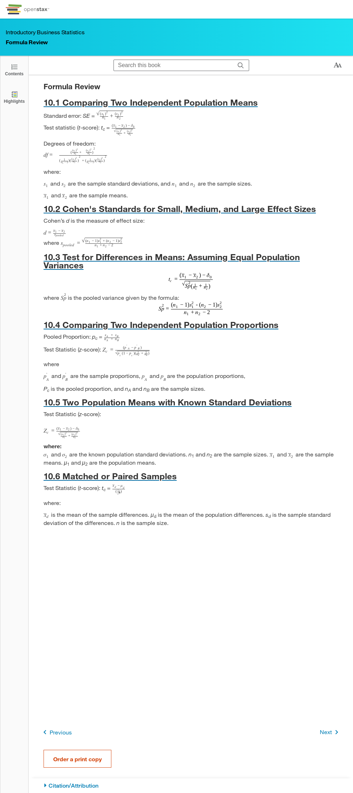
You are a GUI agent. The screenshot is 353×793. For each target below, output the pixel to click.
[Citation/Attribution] (191, 785)
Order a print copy (77, 759)
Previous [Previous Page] (56, 732)
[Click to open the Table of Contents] (14, 69)
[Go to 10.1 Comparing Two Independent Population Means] (191, 102)
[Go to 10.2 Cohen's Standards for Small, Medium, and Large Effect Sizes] (191, 208)
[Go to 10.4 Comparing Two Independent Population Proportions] (191, 324)
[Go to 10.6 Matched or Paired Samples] (191, 476)
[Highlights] (14, 97)
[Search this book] (173, 65)
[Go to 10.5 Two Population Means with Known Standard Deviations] (191, 402)
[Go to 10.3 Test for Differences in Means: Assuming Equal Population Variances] (191, 261)
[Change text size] (337, 65)
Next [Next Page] (330, 732)
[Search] (241, 65)
